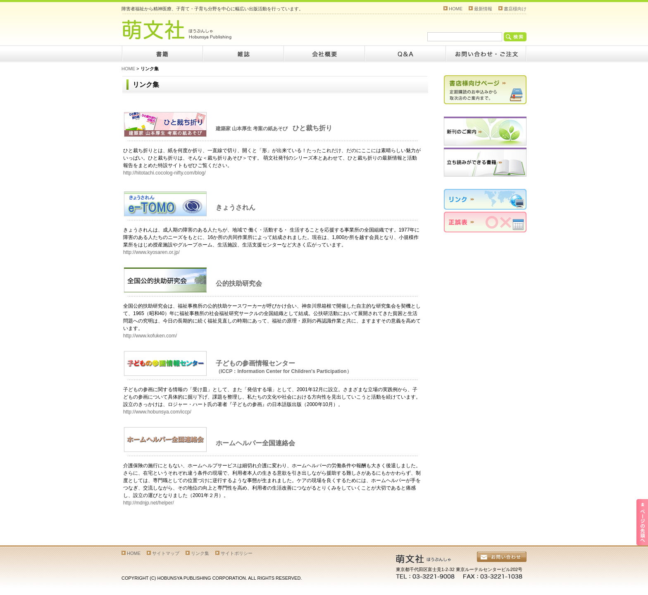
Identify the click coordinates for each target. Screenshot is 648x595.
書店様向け (515, 8)
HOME (455, 8)
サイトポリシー (237, 553)
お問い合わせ (486, 53)
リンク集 (200, 553)
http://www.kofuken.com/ (150, 336)
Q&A (405, 53)
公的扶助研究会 (239, 283)
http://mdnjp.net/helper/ (148, 503)
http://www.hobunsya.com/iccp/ (157, 412)
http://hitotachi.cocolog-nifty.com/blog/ (164, 173)
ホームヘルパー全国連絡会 (255, 443)
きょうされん (235, 207)
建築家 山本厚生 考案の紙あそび (274, 128)
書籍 (162, 53)
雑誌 (243, 53)
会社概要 (324, 53)
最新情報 (483, 8)
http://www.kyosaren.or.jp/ (151, 252)
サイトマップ (165, 553)
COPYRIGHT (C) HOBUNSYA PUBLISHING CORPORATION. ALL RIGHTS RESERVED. (212, 578)
